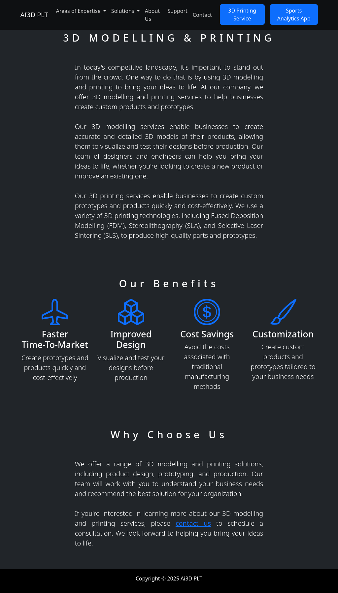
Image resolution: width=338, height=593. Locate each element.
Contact (202, 14)
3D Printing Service (242, 14)
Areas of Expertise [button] (79, 11)
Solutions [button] (123, 11)
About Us (152, 14)
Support (177, 11)
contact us (193, 523)
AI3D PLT (34, 14)
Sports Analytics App (294, 14)
